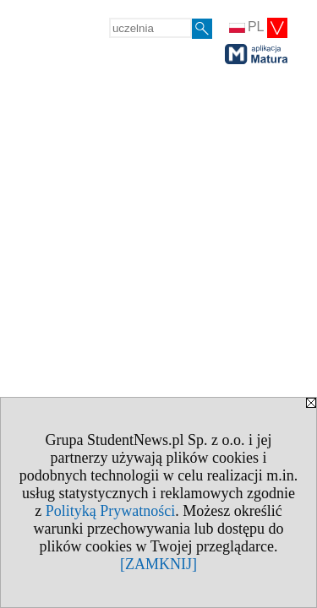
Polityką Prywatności (111, 510)
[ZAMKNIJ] (158, 564)
